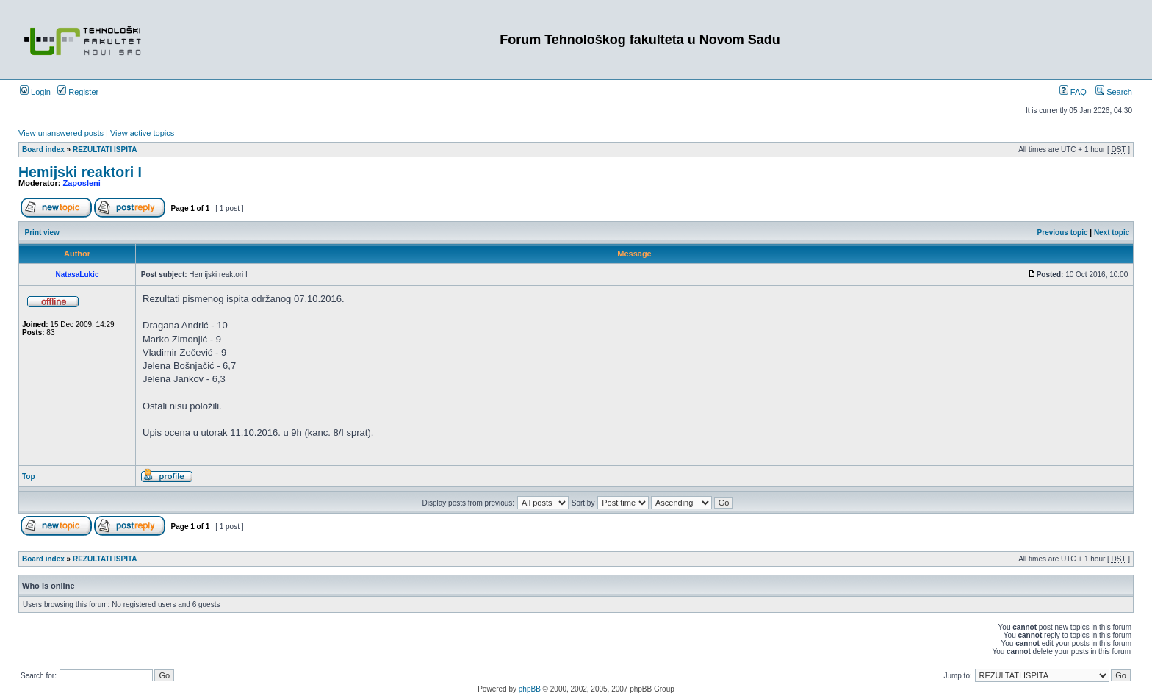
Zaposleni (82, 183)
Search (1113, 91)
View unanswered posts (61, 133)
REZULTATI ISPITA (105, 150)
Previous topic (1062, 233)
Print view (42, 233)
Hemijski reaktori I (80, 172)
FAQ (1073, 91)
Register (77, 91)
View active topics (142, 133)
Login (35, 91)
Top (28, 477)
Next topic (1111, 233)
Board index (43, 150)
